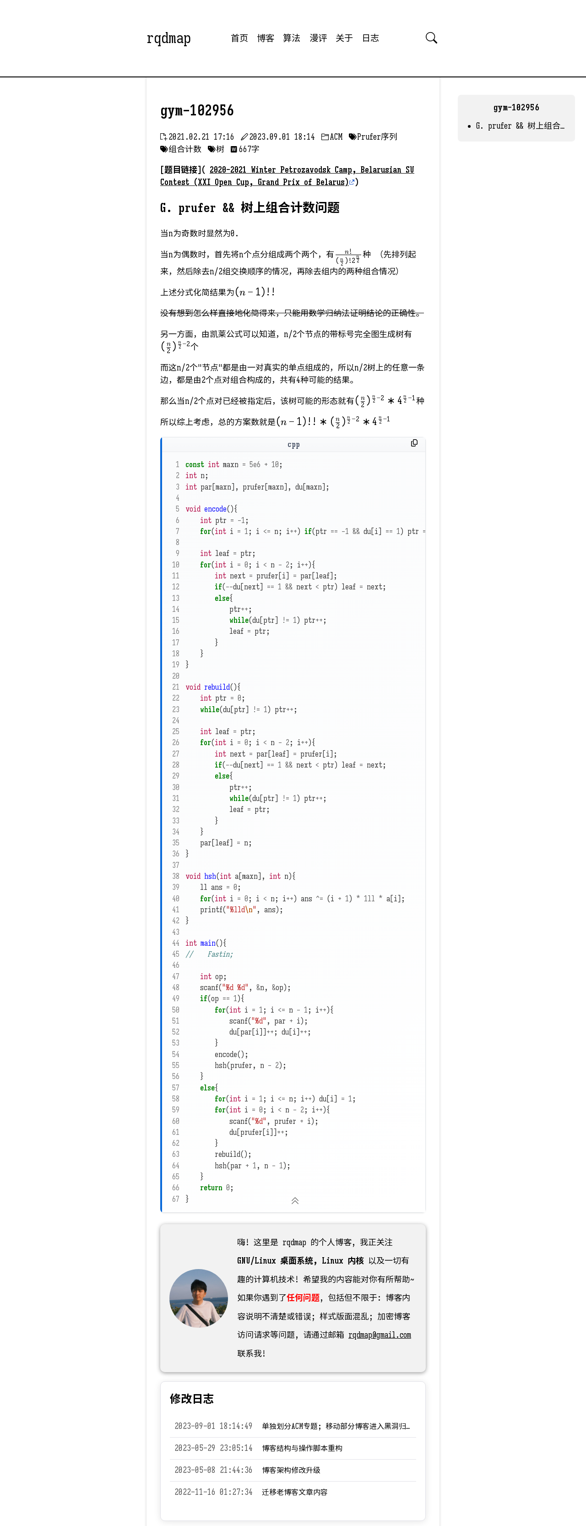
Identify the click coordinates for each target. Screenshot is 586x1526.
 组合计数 (180, 149)
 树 (216, 149)
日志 (370, 38)
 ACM (331, 137)
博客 (265, 38)
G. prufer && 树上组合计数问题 (521, 126)
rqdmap (168, 38)
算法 (291, 38)
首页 (239, 38)
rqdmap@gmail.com (379, 1335)
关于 (344, 38)
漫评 (318, 38)
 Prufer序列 (373, 137)
